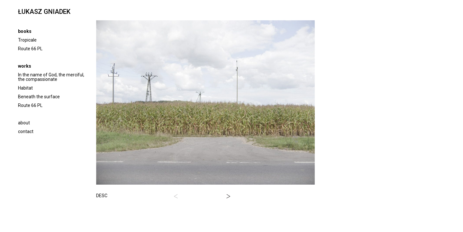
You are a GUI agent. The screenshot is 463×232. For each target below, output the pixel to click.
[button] (176, 196)
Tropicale (27, 40)
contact (25, 131)
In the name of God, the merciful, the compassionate (51, 77)
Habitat (25, 88)
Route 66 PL (30, 48)
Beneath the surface (39, 96)
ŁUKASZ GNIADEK (44, 11)
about (24, 122)
